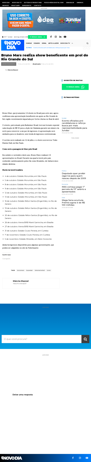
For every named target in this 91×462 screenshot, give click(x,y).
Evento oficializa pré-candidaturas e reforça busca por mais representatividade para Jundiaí (74, 125)
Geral (63, 197)
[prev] (84, 47)
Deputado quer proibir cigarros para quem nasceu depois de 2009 (74, 175)
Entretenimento (8, 64)
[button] (87, 43)
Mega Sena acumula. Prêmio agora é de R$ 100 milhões (75, 202)
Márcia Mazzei (13, 70)
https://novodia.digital (19, 283)
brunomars (20, 270)
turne (48, 270)
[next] (88, 47)
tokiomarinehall (40, 270)
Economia (65, 184)
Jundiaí (64, 118)
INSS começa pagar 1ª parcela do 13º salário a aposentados (73, 188)
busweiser (29, 270)
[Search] (85, 339)
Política (64, 170)
